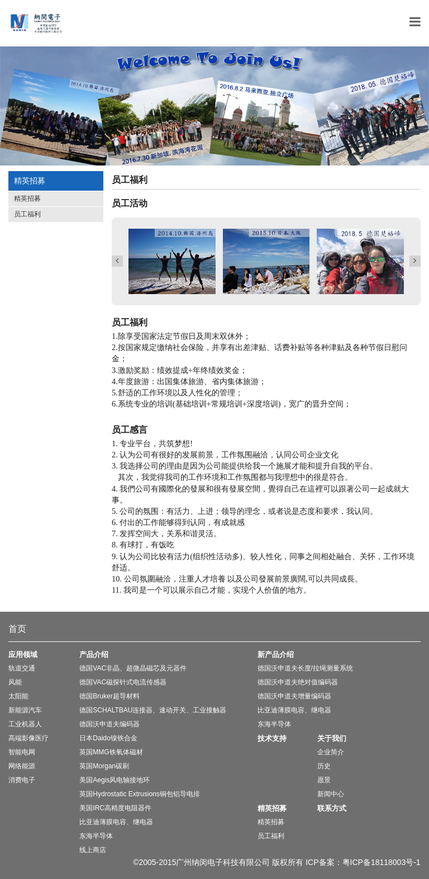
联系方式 (331, 808)
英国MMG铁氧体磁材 (110, 752)
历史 (324, 766)
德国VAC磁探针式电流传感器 (122, 682)
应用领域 (22, 654)
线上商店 (92, 850)
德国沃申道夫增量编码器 (294, 696)
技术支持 (272, 738)
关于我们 (331, 738)
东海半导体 (96, 836)
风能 (15, 682)
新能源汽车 (25, 710)
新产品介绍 (276, 654)
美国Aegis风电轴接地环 (114, 780)
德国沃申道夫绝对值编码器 (298, 682)
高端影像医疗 (28, 738)
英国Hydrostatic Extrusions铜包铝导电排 (139, 794)
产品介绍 (93, 654)
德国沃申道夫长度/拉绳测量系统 (305, 668)
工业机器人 (25, 724)
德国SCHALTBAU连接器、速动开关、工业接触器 (152, 710)
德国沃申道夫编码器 (109, 724)
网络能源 (21, 766)
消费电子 (21, 780)
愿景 (324, 780)
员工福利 (27, 214)
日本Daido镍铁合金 (108, 738)
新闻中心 (330, 794)
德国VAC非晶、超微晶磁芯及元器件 (133, 668)
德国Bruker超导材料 (109, 696)
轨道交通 (21, 668)
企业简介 (330, 752)
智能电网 (21, 752)
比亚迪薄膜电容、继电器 (116, 822)
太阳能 (18, 696)
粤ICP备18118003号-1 (381, 862)
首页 (17, 629)
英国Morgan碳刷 (104, 766)
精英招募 (27, 198)
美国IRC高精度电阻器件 (115, 808)
